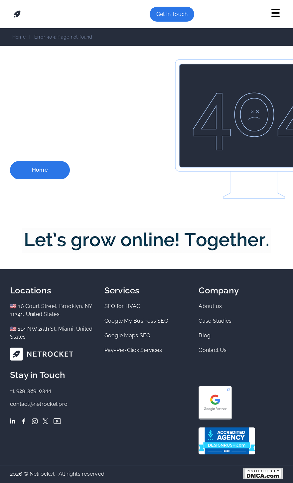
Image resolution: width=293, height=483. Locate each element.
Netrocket (42, 473)
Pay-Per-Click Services (133, 350)
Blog (205, 335)
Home (19, 37)
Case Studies (215, 321)
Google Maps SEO (127, 335)
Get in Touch (172, 14)
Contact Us (212, 350)
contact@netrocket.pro (39, 404)
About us (210, 306)
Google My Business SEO (136, 321)
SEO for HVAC (122, 306)
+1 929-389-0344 (31, 391)
